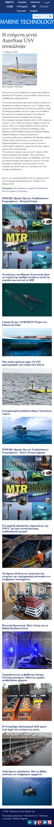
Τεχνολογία (22, 191)
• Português (22, 6)
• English (33, 11)
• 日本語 (9, 6)
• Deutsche (35, 2)
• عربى (47, 2)
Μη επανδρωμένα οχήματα (24, 188)
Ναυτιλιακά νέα (30, 816)
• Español (21, 2)
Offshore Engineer (20, 819)
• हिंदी (33, 6)
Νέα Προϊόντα (42, 188)
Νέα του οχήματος (9, 191)
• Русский (21, 11)
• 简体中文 (9, 2)
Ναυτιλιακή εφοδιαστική (12, 816)
